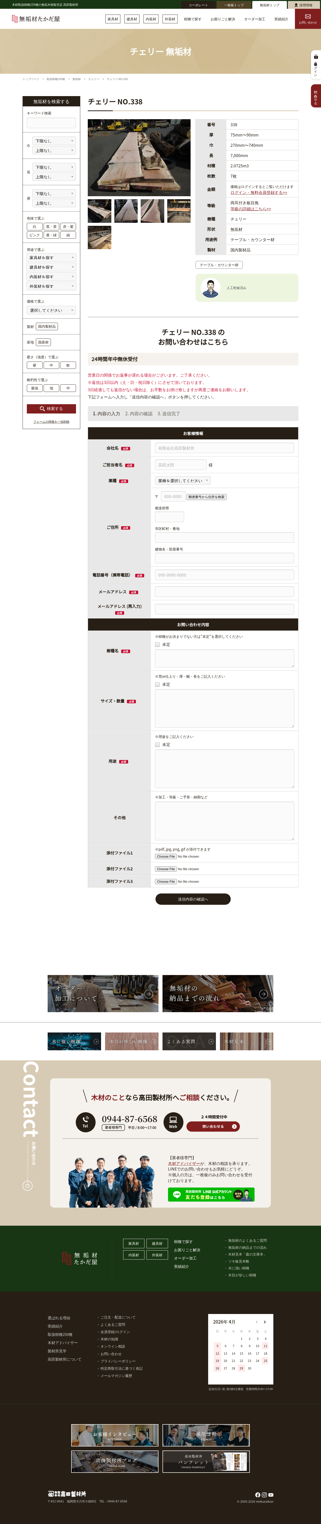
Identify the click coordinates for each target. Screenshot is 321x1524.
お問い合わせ (308, 19)
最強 (34, 387)
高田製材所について (65, 1359)
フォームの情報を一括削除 (51, 422)
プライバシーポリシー (118, 1360)
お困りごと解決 (223, 18)
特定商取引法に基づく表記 (122, 1368)
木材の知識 (109, 1338)
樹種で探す (193, 18)
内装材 (151, 18)
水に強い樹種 (238, 1267)
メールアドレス (113, 592)
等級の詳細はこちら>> (250, 208)
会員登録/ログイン (115, 1331)
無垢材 (76, 79)
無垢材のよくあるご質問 (247, 1240)
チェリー (93, 79)
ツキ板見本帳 (238, 1261)
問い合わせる (316, 95)
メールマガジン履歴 (116, 1375)
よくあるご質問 (113, 1324)
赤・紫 (68, 226)
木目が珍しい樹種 (242, 1274)
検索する (55, 408)
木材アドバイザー (184, 1163)
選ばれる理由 (59, 1317)
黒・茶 (51, 226)
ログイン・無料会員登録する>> (258, 192)
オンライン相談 (113, 1346)
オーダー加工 (254, 18)
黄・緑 (51, 234)
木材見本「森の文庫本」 (247, 1254)
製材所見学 (57, 1350)
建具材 (132, 18)
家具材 (113, 18)
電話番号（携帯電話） (118, 575)
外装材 (170, 18)
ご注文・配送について (118, 1317)
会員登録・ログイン (316, 67)
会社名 (113, 448)
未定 (162, 644)
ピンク (34, 234)
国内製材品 (47, 326)
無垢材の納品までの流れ (247, 1247)
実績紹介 (281, 18)
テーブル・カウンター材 (219, 264)
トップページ (31, 79)
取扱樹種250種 (56, 79)
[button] (264, 1322)
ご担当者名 (113, 465)
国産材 (43, 341)
